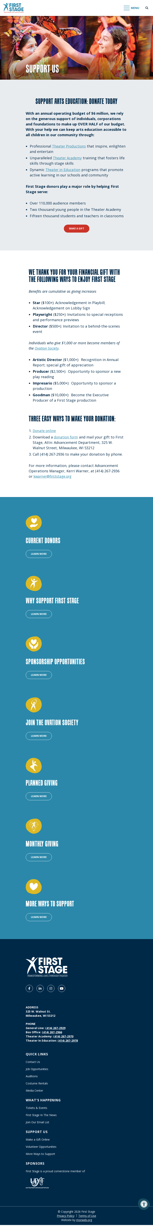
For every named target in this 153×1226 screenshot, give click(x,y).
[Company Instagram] (50, 989)
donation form (66, 437)
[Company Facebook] (29, 989)
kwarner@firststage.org (54, 476)
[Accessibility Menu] (144, 1204)
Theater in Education (63, 169)
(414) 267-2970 (63, 1037)
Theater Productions (70, 146)
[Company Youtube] (61, 989)
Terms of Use (87, 1217)
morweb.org (84, 1221)
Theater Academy (68, 158)
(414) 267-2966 (52, 1033)
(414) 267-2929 (55, 1029)
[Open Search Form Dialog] (147, 8)
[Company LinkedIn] (40, 989)
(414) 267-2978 (68, 1041)
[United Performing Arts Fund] (37, 1183)
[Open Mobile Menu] (132, 8)
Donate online (45, 430)
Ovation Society (47, 348)
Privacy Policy (65, 1217)
